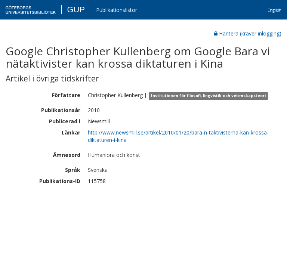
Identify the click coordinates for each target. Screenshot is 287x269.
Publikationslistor (116, 9)
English (274, 10)
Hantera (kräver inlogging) (247, 33)
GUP (76, 9)
